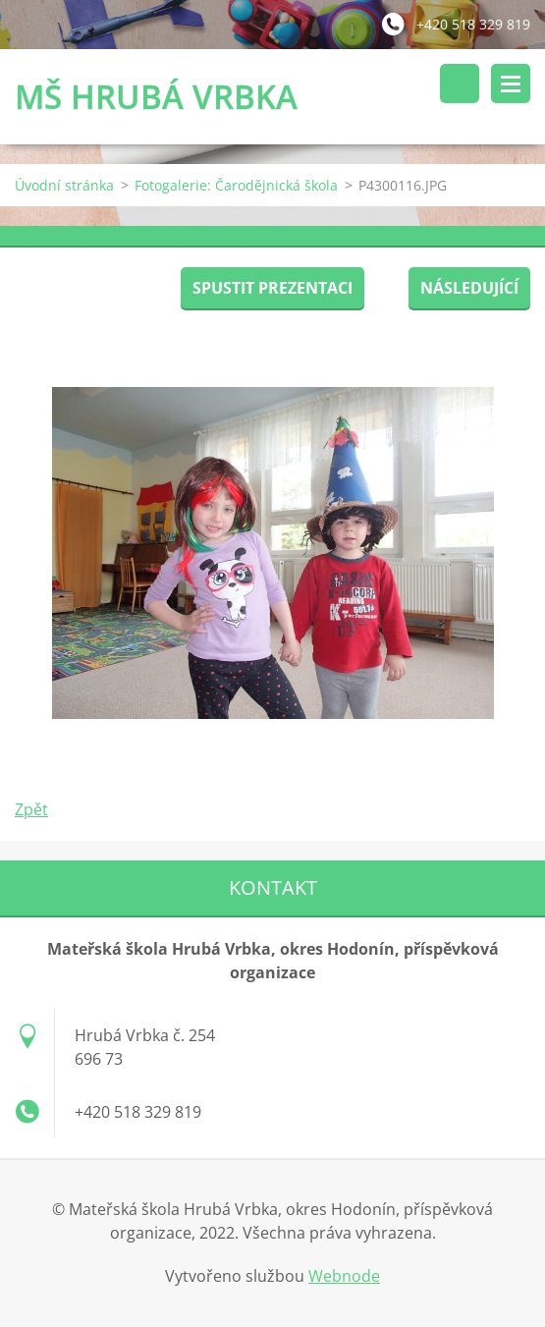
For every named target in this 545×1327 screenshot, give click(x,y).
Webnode (344, 1276)
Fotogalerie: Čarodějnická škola (236, 185)
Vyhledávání (459, 83)
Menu (510, 83)
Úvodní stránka (64, 185)
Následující (469, 288)
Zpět (31, 809)
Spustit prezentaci (272, 288)
